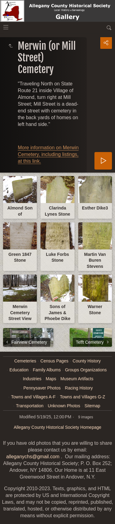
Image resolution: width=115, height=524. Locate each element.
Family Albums (47, 369)
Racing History (79, 387)
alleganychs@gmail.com (32, 456)
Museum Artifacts (76, 378)
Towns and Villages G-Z (82, 396)
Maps (51, 378)
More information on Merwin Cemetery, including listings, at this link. (48, 154)
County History (87, 360)
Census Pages (54, 360)
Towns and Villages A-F (33, 396)
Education (19, 369)
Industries (32, 378)
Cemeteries (25, 360)
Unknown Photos (64, 405)
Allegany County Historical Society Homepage (58, 427)
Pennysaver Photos (41, 387)
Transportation (30, 405)
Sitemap (92, 405)
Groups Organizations (86, 369)
